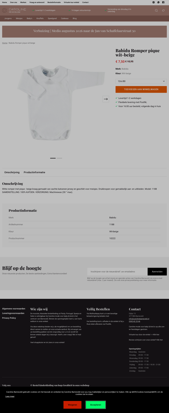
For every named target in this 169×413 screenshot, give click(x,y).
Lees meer (9, 396)
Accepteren (95, 405)
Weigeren (72, 405)
